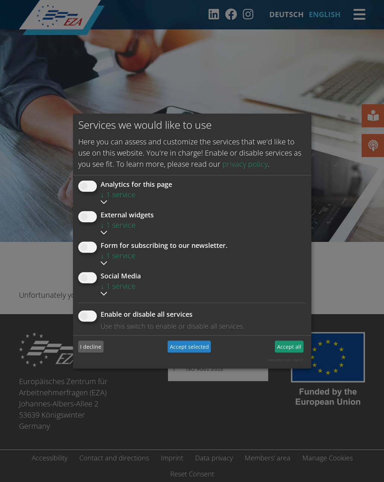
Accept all (289, 346)
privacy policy (245, 164)
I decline (90, 346)
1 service (118, 194)
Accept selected (189, 346)
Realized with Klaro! (285, 360)
